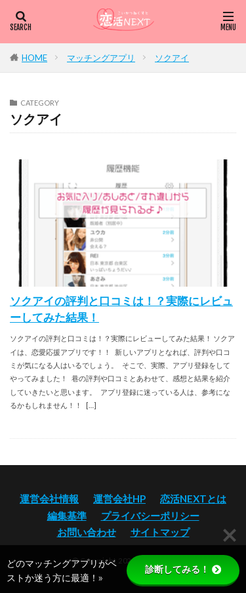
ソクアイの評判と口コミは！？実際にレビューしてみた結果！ (121, 309)
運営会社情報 (49, 498)
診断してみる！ (183, 569)
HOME (34, 57)
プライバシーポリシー (150, 515)
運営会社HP (119, 498)
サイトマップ (160, 532)
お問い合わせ (86, 532)
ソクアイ (172, 57)
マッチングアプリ (101, 57)
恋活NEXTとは (193, 498)
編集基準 (67, 515)
